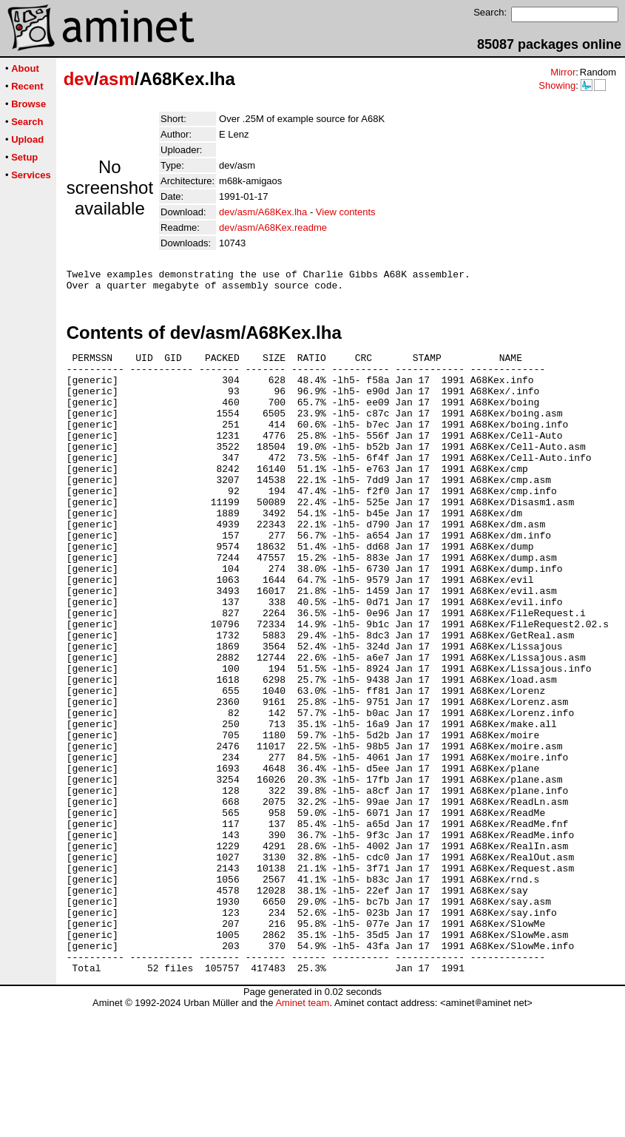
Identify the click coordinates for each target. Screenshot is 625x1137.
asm (117, 79)
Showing (556, 85)
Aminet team (302, 1131)
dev (79, 79)
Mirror (562, 72)
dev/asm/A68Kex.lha (263, 211)
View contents (346, 211)
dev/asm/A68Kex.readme (273, 227)
